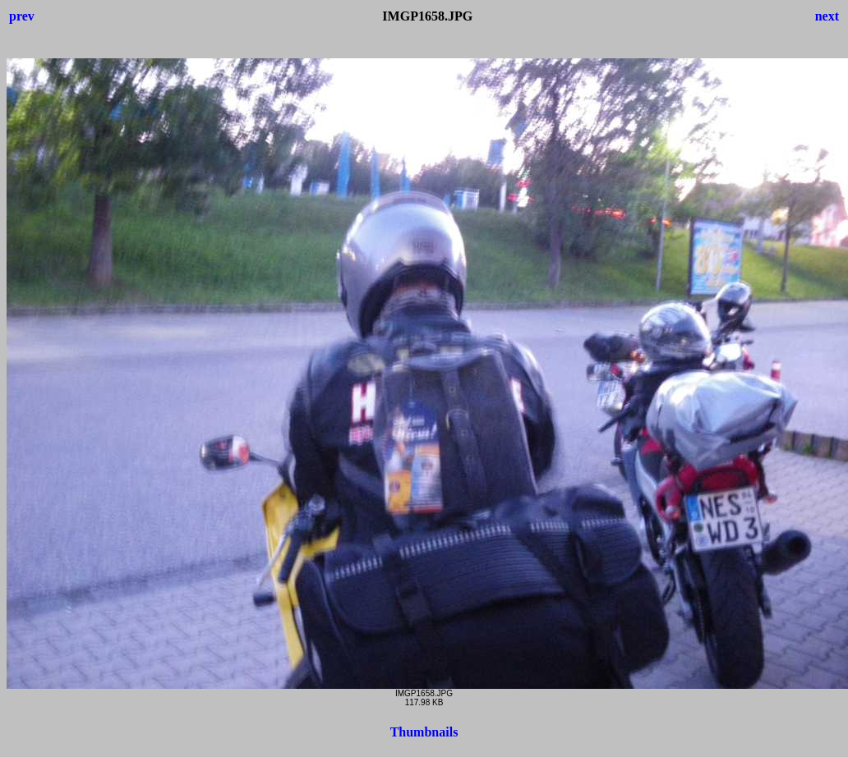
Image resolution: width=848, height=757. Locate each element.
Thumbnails (424, 732)
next (827, 16)
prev (22, 16)
